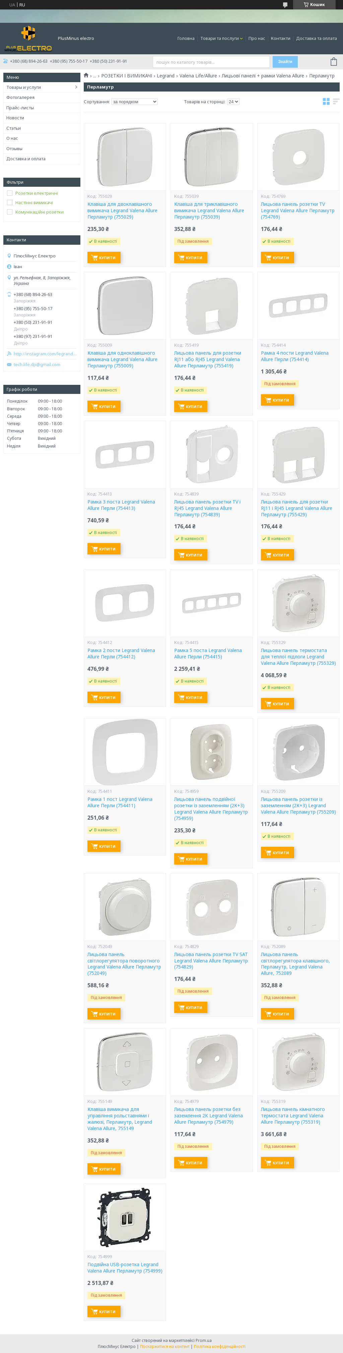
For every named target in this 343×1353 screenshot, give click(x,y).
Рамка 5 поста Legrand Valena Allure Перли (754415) (208, 653)
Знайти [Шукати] (285, 61)
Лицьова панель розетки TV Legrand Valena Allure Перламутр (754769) (298, 210)
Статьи (13, 128)
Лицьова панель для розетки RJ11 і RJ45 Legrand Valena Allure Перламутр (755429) (296, 508)
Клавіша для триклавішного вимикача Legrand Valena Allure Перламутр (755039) (209, 210)
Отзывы (14, 148)
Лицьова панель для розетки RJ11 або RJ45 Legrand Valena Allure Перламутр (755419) (207, 359)
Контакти (280, 38)
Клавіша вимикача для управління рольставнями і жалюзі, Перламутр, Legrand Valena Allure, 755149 (119, 1118)
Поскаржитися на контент (165, 1346)
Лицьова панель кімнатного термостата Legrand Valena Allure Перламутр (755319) (293, 1115)
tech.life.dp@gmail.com (37, 364)
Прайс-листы (20, 108)
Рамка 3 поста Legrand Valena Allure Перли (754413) (121, 505)
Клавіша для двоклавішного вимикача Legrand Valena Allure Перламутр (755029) (122, 210)
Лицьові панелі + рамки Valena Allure (263, 76)
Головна (186, 38)
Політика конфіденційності (220, 1346)
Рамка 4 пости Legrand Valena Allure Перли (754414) (295, 356)
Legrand (166, 76)
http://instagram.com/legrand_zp (45, 354)
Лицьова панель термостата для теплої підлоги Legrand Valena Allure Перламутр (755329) (298, 656)
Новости (15, 118)
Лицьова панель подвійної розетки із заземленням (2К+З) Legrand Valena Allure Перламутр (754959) (211, 808)
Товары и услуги (23, 87)
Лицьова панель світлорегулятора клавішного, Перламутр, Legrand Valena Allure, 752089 (295, 964)
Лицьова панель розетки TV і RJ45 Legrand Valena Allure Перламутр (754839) (207, 508)
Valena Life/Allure (198, 76)
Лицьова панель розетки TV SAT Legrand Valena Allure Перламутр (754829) (211, 960)
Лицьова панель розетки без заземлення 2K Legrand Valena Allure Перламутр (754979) (208, 1115)
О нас (12, 138)
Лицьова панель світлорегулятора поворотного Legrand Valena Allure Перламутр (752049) (124, 964)
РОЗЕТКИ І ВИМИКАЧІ (126, 76)
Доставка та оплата (316, 38)
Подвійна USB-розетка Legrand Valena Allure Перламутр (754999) (124, 1267)
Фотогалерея (20, 97)
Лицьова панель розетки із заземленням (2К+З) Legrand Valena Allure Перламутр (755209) (298, 805)
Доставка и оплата (26, 159)
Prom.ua (204, 1340)
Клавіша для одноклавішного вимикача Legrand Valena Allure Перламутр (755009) (122, 359)
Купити (107, 257)
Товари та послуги (219, 38)
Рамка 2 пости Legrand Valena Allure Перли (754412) (121, 653)
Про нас (257, 38)
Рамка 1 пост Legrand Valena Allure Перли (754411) (119, 802)
